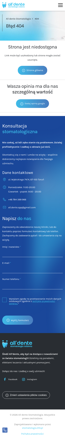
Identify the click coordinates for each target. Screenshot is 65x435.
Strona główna (34, 70)
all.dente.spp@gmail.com (22, 207)
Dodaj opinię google (35, 103)
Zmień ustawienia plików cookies (28, 395)
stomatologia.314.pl (32, 427)
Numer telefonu (11, 279)
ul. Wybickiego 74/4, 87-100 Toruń (26, 179)
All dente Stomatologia (18, 18)
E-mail (6, 263)
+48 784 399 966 (17, 199)
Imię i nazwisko (11, 246)
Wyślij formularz (20, 320)
